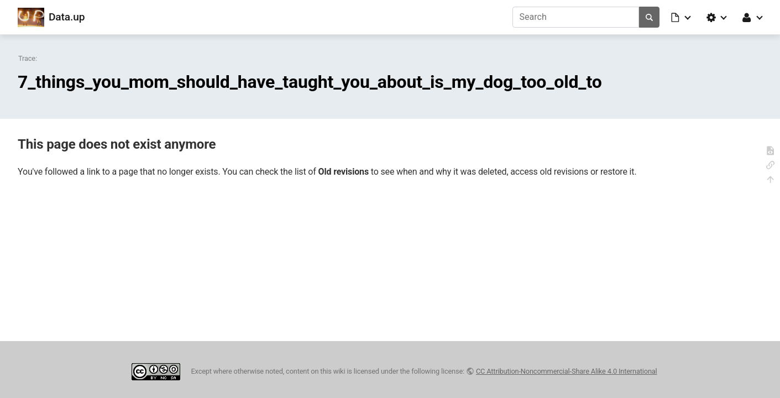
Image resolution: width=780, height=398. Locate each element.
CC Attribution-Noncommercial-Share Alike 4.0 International (566, 371)
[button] (681, 17)
